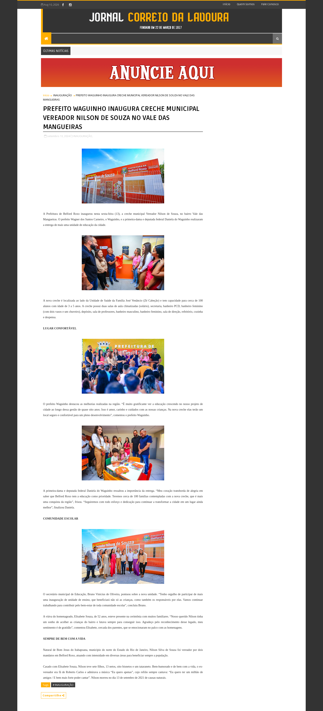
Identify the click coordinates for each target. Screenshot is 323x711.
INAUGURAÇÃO (62, 95)
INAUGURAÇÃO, (83, 136)
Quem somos (246, 4)
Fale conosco (270, 4)
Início (226, 4)
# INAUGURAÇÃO (63, 685)
